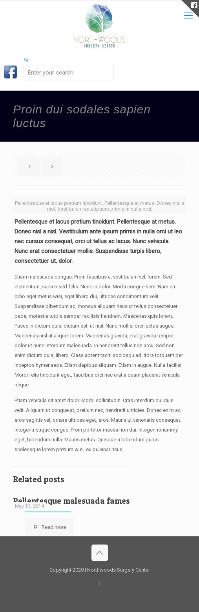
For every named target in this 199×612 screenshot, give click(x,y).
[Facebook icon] (99, 583)
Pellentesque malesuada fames (71, 501)
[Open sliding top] (190, 9)
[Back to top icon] (99, 553)
